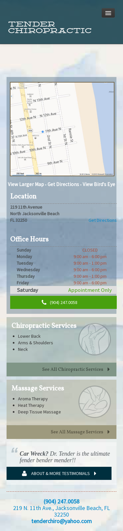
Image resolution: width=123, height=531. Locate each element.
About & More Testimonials (59, 473)
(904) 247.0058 (59, 302)
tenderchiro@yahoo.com (61, 521)
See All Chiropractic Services (76, 370)
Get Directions (63, 184)
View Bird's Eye (99, 184)
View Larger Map (26, 184)
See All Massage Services (80, 432)
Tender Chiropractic (50, 27)
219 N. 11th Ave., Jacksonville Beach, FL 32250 (61, 511)
